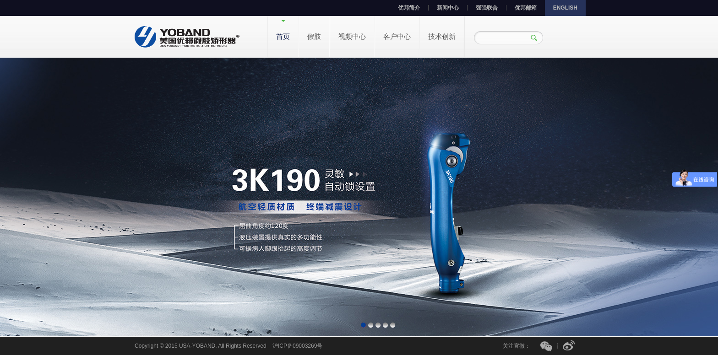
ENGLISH (565, 8)
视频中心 (352, 36)
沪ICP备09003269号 (297, 346)
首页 (283, 36)
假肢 (314, 36)
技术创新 (442, 36)
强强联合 (487, 8)
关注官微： (516, 346)
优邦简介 (409, 8)
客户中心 (397, 36)
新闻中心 (448, 8)
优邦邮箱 (526, 8)
